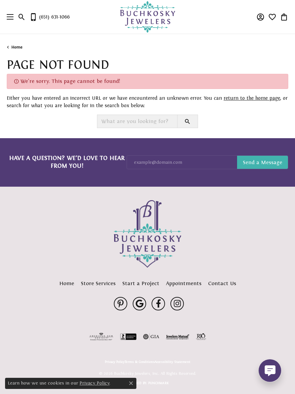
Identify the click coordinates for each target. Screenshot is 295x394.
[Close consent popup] (131, 383)
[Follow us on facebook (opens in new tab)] (158, 303)
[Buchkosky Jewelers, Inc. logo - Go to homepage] (147, 17)
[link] (49, 17)
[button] (22, 17)
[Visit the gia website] (151, 337)
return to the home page (252, 98)
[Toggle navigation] (8, 17)
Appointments (183, 283)
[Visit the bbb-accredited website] (128, 337)
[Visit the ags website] (101, 337)
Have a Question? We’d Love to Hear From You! (67, 162)
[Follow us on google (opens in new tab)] (139, 303)
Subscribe (262, 162)
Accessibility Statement (172, 362)
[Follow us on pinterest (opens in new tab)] (120, 303)
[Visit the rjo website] (201, 337)
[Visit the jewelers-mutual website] (177, 337)
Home (16, 47)
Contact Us (222, 283)
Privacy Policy (115, 362)
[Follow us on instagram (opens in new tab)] (177, 303)
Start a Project (140, 283)
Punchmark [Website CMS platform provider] (158, 383)
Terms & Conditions (140, 362)
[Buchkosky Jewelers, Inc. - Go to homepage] (147, 234)
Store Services (98, 283)
